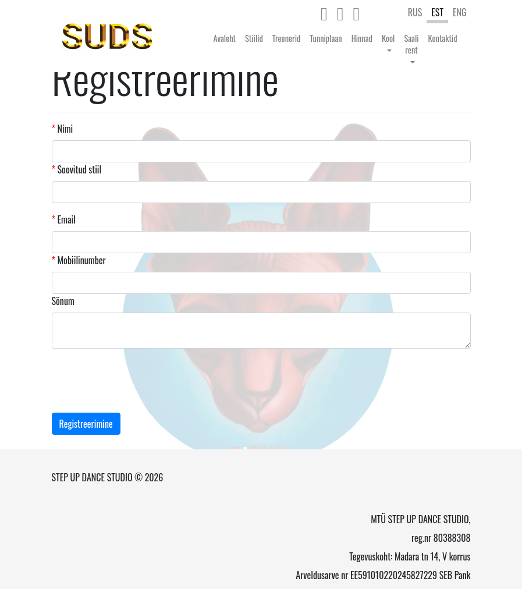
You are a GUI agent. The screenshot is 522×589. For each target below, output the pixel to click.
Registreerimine (86, 424)
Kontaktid (442, 38)
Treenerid (286, 38)
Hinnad (361, 38)
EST (437, 12)
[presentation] (140, 380)
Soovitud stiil (77, 169)
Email (64, 219)
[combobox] (261, 192)
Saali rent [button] (411, 44)
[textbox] (82, 196)
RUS (415, 12)
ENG (460, 12)
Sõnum (63, 301)
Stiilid (254, 38)
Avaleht (225, 38)
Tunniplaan (326, 38)
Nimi (62, 129)
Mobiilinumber (79, 260)
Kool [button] (388, 38)
